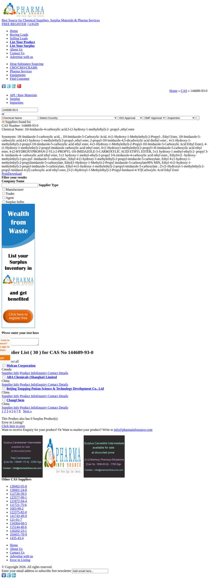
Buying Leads (19, 34)
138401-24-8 (18, 491)
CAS (184, 91)
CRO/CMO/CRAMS (23, 67)
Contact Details (58, 374)
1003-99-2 (17, 509)
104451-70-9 (18, 535)
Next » (27, 412)
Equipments (17, 75)
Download (15, 173)
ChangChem (15, 401)
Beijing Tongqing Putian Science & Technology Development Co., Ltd (55, 390)
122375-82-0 (18, 513)
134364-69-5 (18, 524)
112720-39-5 (18, 495)
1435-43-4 (17, 539)
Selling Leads (19, 38)
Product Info (28, 374)
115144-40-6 (18, 528)
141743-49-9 (18, 517)
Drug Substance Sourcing (26, 64)
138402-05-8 (18, 487)
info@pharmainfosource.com (133, 431)
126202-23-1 (18, 532)
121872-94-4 (18, 502)
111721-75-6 (18, 506)
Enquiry (42, 374)
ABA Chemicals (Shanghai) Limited (32, 378)
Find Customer (20, 78)
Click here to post (13, 427)
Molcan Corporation (21, 367)
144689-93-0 (198, 91)
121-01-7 (16, 521)
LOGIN (34, 24)
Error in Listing (20, 561)
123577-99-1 (18, 498)
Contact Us (17, 53)
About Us (16, 49)
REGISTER (14, 24)
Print (5, 173)
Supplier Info (10, 374)
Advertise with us (21, 57)
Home (14, 31)
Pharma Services (21, 71)
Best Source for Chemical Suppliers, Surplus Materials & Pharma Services (51, 20)
